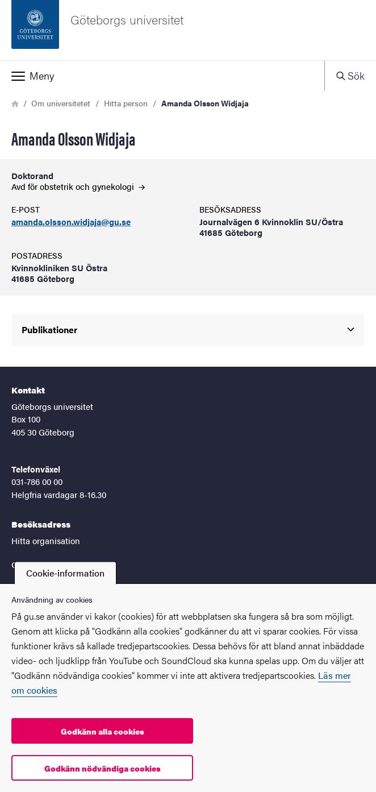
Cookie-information (65, 572)
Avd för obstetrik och (78, 186)
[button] (162, 75)
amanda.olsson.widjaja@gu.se (71, 222)
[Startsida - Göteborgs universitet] (188, 30)
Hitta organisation (45, 540)
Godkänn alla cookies (102, 731)
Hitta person (126, 103)
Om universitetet (60, 103)
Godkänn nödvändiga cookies (102, 768)
